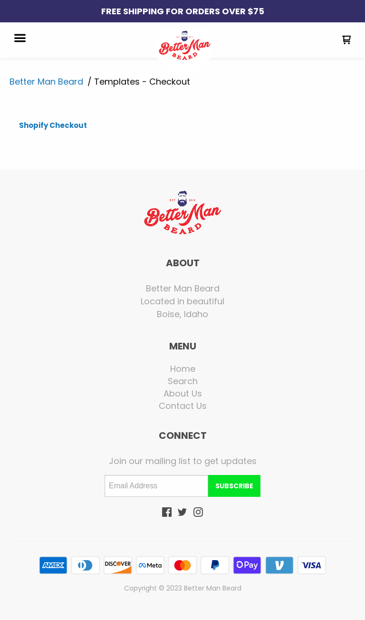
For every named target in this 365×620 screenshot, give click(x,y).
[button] (20, 39)
